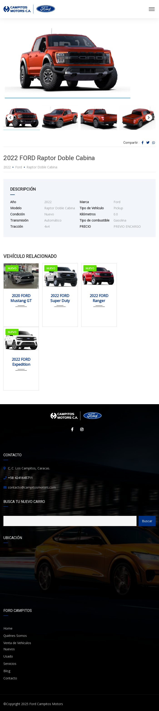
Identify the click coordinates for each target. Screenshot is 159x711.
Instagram (80, 429)
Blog (6, 671)
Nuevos (9, 649)
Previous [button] (10, 117)
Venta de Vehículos (17, 643)
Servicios (9, 663)
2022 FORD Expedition (21, 362)
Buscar (147, 521)
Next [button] (148, 117)
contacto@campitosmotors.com (32, 487)
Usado (8, 656)
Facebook (71, 429)
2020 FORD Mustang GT (21, 298)
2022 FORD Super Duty (60, 298)
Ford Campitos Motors (46, 704)
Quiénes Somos (15, 635)
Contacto (10, 678)
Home (7, 628)
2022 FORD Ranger (99, 298)
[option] (79, 64)
